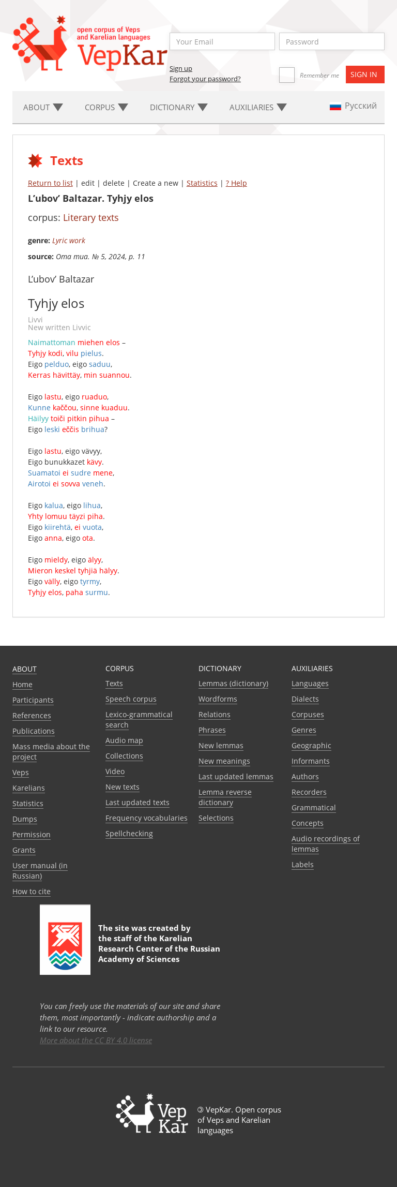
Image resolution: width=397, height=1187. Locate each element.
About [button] (43, 107)
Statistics (202, 183)
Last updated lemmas (235, 776)
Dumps (24, 819)
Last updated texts (137, 802)
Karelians (28, 788)
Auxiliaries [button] (258, 107)
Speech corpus (131, 699)
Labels (303, 864)
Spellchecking (129, 833)
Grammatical (314, 807)
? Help (236, 183)
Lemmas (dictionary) (233, 683)
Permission (31, 834)
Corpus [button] (106, 107)
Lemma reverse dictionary (225, 797)
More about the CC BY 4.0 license (96, 1040)
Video (115, 771)
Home (22, 684)
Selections (216, 818)
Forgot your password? (205, 78)
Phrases (212, 730)
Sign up (181, 68)
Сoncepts (308, 823)
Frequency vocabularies (146, 818)
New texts (122, 787)
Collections (124, 756)
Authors (305, 776)
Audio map (124, 740)
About (24, 669)
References (31, 715)
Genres (304, 730)
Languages (310, 683)
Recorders (309, 792)
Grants (24, 850)
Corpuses (308, 714)
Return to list (50, 183)
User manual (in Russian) (40, 870)
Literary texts (91, 217)
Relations (214, 714)
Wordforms (217, 699)
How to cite (31, 891)
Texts (114, 683)
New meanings (224, 761)
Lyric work (68, 240)
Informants (311, 761)
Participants (33, 700)
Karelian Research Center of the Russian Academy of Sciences (159, 948)
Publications (33, 731)
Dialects (305, 699)
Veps (20, 772)
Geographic (311, 745)
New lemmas (220, 745)
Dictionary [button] (179, 107)
